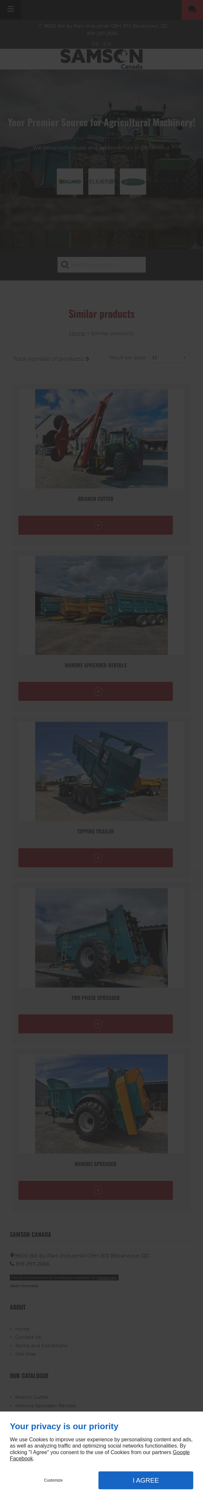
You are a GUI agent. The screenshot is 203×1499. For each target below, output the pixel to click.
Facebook (21, 1458)
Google (181, 1452)
